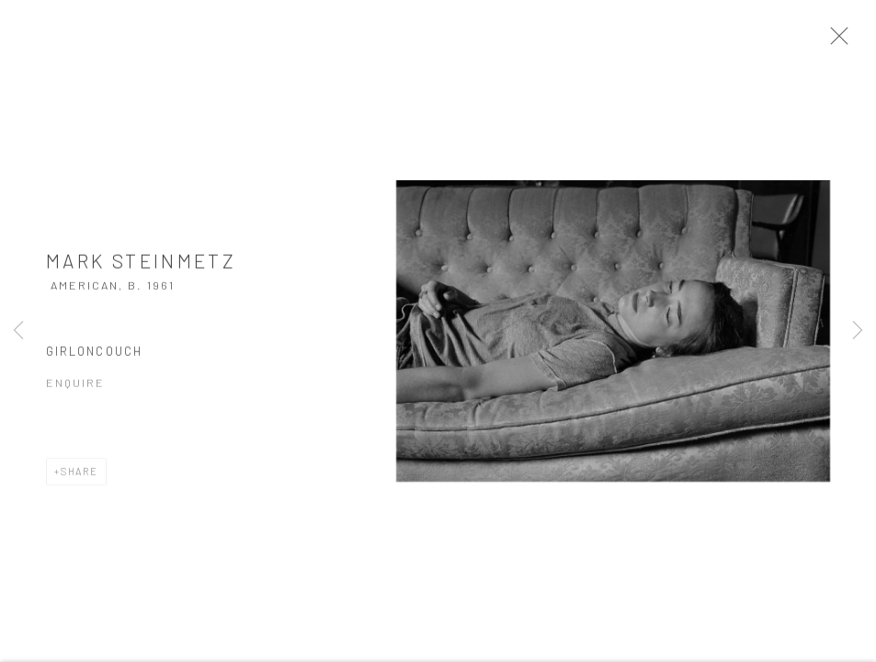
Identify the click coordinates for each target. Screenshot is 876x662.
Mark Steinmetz (141, 266)
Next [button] (857, 331)
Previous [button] (18, 331)
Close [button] (845, 41)
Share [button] (79, 477)
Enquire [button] (75, 388)
